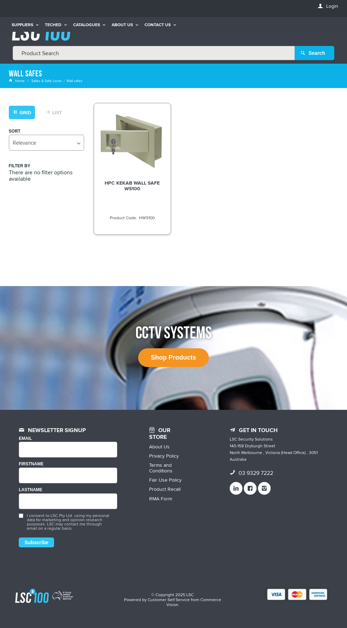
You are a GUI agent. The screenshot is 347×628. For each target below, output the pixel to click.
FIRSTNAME (31, 464)
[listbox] (46, 143)
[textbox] (153, 53)
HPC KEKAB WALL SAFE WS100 (132, 185)
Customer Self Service (169, 600)
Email (25, 438)
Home (17, 80)
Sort (14, 131)
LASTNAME (30, 490)
